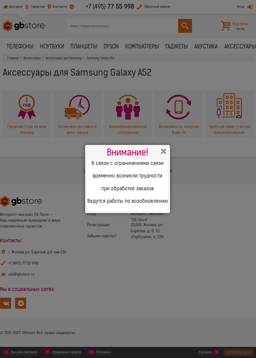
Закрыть (163, 151)
